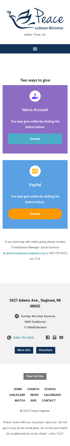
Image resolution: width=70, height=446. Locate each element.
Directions (45, 350)
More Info (24, 350)
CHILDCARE (17, 395)
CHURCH (33, 389)
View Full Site (35, 376)
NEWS (34, 395)
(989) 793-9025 (23, 337)
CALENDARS (52, 395)
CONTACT (49, 400)
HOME (18, 389)
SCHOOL (50, 389)
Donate (35, 139)
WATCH (20, 400)
